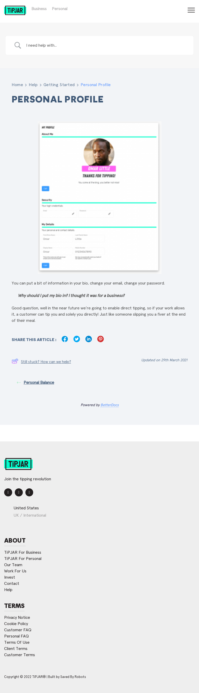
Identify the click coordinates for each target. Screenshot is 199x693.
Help (33, 85)
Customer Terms (19, 655)
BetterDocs (110, 405)
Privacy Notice (17, 617)
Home (17, 85)
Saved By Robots (73, 677)
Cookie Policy (16, 624)
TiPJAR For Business (22, 552)
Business (39, 9)
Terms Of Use (17, 642)
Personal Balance (35, 382)
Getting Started (59, 85)
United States (26, 508)
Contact (11, 583)
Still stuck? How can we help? (41, 362)
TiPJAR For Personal (22, 559)
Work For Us (15, 571)
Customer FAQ (17, 630)
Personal (59, 9)
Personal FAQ (16, 636)
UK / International (29, 515)
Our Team (13, 565)
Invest (9, 577)
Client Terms (15, 649)
